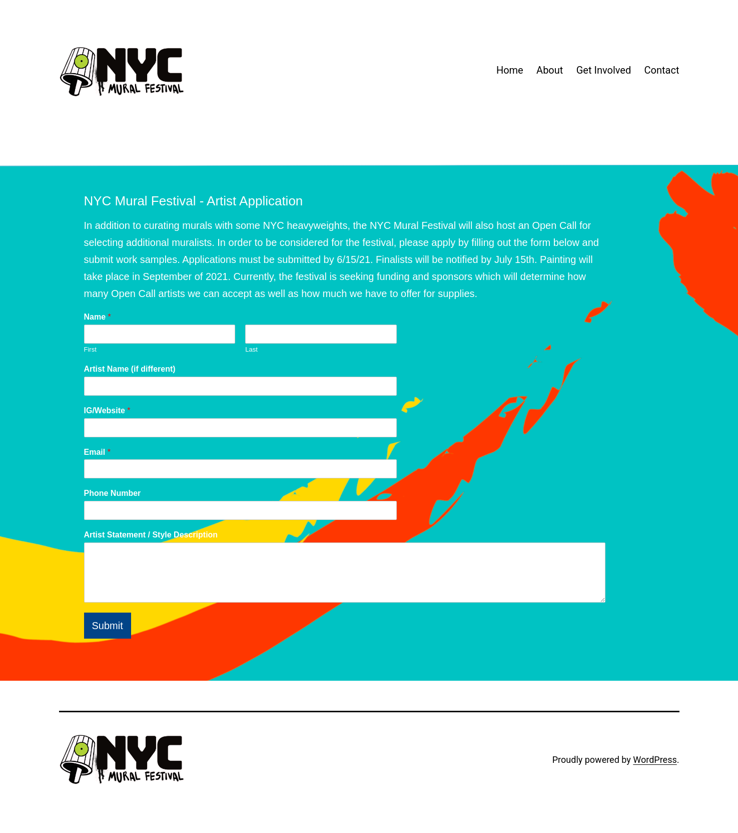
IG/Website (107, 410)
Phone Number (112, 493)
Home (509, 70)
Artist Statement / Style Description (151, 534)
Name (97, 317)
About (549, 70)
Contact (661, 70)
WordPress (654, 759)
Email (97, 452)
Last (251, 349)
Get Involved (603, 70)
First (90, 349)
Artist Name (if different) (130, 369)
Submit (107, 625)
